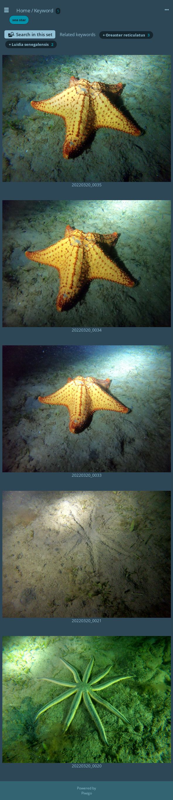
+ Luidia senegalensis (31, 44)
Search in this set (34, 34)
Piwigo (86, 793)
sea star (19, 19)
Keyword (43, 10)
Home (23, 10)
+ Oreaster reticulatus (126, 35)
